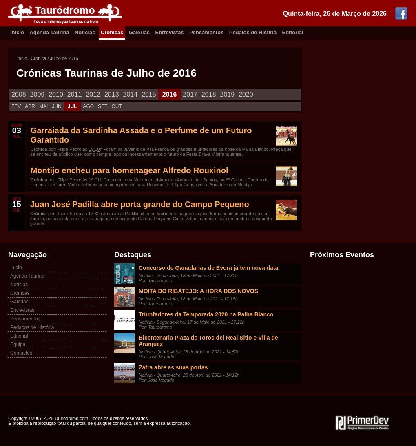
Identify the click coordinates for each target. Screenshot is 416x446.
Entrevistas (169, 32)
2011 (74, 94)
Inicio (17, 32)
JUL (72, 106)
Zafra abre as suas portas (173, 367)
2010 (56, 94)
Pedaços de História (32, 327)
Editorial (292, 32)
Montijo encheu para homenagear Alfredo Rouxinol (129, 170)
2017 (190, 94)
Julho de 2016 (64, 58)
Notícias (85, 32)
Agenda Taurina (49, 32)
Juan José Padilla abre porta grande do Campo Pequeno (139, 204)
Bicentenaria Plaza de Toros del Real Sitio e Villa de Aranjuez (208, 340)
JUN (56, 106)
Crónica (38, 58)
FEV (16, 106)
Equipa (17, 344)
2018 (208, 94)
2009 (37, 94)
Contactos (21, 353)
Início (21, 58)
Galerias (139, 32)
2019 (227, 94)
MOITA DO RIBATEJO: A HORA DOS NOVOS (198, 291)
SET (102, 106)
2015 (149, 94)
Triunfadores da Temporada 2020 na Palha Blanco (206, 314)
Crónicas (112, 32)
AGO (88, 106)
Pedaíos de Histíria (253, 32)
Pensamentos (206, 32)
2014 (130, 94)
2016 (169, 94)
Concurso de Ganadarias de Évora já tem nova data (208, 268)
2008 (18, 94)
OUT (116, 106)
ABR (30, 106)
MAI (43, 106)
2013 (111, 94)
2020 (246, 94)
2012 (93, 94)
